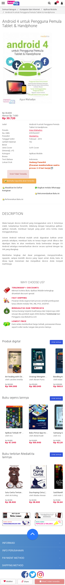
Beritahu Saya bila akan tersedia (19, 181)
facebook (24, 574)
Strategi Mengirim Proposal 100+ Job (45, 376)
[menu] (3, 3)
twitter (32, 574)
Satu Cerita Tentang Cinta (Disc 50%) (21, 492)
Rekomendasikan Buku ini (47, 193)
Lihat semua (56, 342)
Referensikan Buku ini (12, 199)
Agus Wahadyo (35, 130)
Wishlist (8, 581)
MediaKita (34, 136)
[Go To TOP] (32, 534)
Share (25, 581)
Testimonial (51, 314)
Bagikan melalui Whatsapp (47, 187)
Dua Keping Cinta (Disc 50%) (41, 492)
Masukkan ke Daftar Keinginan (12, 189)
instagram (40, 574)
